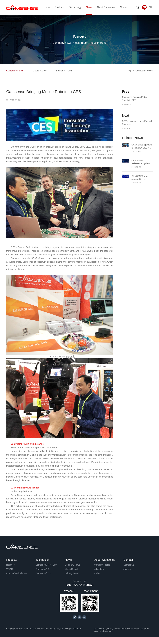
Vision (97, 573)
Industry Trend (64, 70)
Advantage (99, 569)
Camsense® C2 (43, 573)
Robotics (10, 565)
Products (59, 7)
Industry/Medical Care (16, 573)
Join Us (127, 569)
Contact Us (128, 565)
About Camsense (106, 7)
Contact (124, 7)
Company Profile (102, 565)
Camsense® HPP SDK (46, 565)
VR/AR (9, 569)
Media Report (40, 70)
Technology (75, 7)
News (89, 7)
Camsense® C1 (43, 569)
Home (47, 7)
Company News (14, 70)
